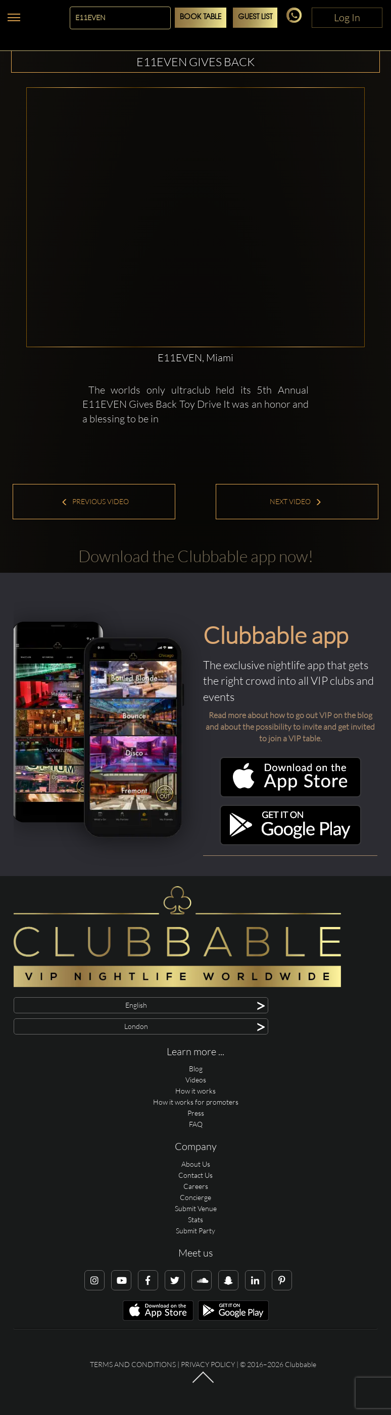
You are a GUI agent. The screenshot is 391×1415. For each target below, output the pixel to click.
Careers (195, 1186)
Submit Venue (196, 1208)
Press (195, 1113)
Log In (347, 17)
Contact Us (195, 1175)
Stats (195, 1219)
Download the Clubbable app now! (195, 556)
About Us (195, 1164)
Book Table (200, 17)
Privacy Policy (208, 1364)
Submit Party (195, 1230)
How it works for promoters (195, 1102)
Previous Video (95, 501)
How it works (195, 1090)
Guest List (255, 17)
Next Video (296, 501)
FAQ (196, 1124)
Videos (195, 1079)
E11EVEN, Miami (195, 357)
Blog (196, 1068)
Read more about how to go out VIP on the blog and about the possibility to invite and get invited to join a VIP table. (290, 726)
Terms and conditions (133, 1364)
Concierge (195, 1197)
